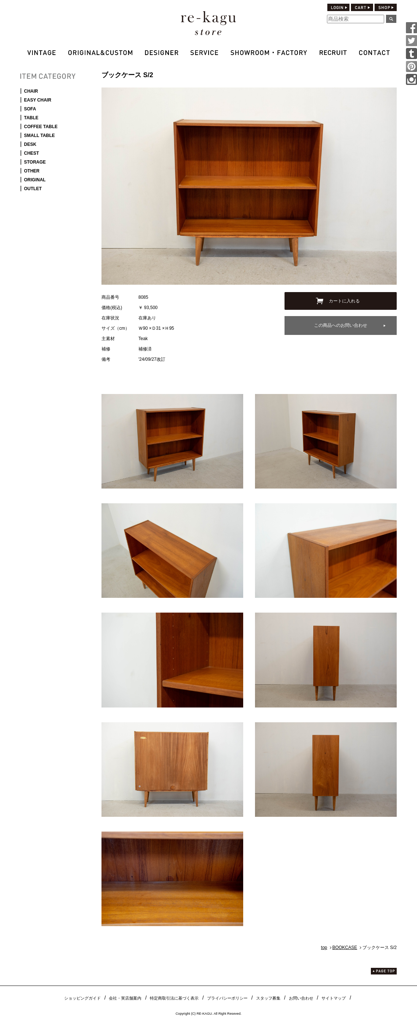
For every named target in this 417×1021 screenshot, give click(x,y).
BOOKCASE (344, 947)
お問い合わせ (301, 998)
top (324, 947)
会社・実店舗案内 (125, 998)
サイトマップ (333, 998)
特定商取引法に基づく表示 (174, 998)
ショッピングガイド (82, 998)
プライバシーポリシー (227, 998)
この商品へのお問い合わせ (340, 325)
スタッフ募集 (268, 998)
